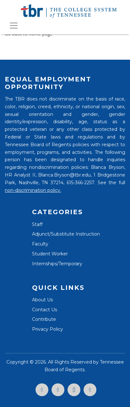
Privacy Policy (47, 329)
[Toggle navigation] (13, 25)
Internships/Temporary (57, 264)
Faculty (40, 244)
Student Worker (50, 254)
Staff (37, 224)
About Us (42, 300)
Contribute (44, 319)
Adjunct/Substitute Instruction (66, 234)
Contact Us (44, 310)
